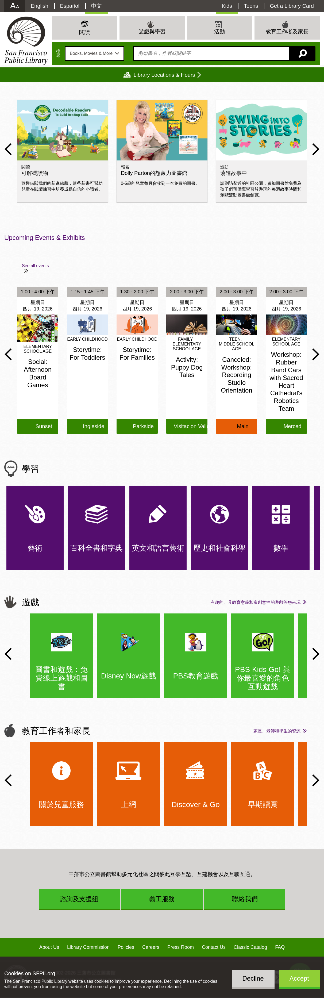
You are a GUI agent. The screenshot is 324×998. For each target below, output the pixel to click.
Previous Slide (8, 149)
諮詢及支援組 (79, 899)
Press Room (180, 947)
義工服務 (162, 899)
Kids (227, 6)
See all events (35, 265)
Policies (126, 947)
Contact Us (214, 947)
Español (69, 6)
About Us (49, 947)
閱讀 (84, 32)
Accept (299, 978)
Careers (150, 947)
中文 (96, 6)
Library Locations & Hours (164, 75)
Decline (253, 978)
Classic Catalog (250, 947)
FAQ (280, 947)
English (39, 6)
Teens (251, 6)
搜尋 (58, 53)
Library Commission (88, 947)
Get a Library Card (292, 6)
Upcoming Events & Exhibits (44, 237)
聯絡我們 (245, 899)
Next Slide (316, 149)
